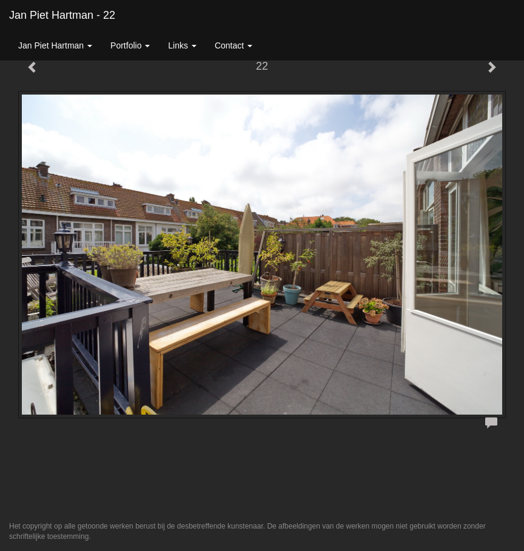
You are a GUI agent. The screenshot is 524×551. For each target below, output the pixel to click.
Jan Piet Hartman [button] (55, 45)
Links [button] (182, 45)
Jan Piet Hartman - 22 (62, 15)
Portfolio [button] (130, 45)
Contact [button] (233, 45)
